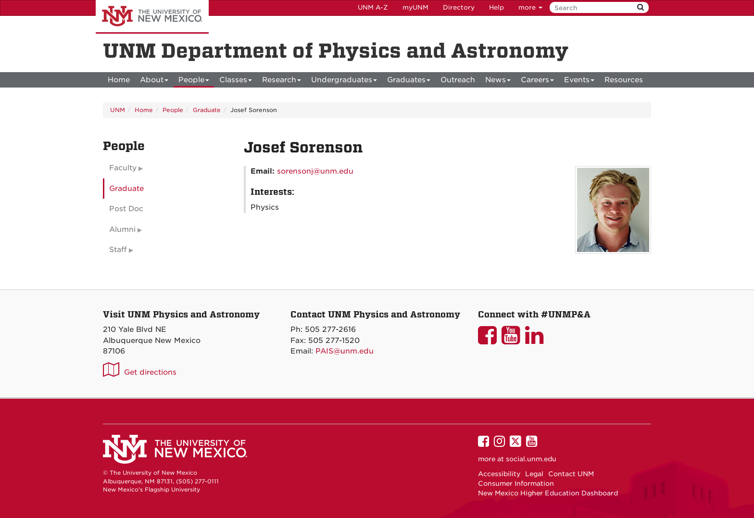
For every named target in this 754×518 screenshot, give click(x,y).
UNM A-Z (373, 7)
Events (579, 82)
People (193, 82)
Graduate (207, 110)
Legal (534, 474)
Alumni (122, 229)
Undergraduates (344, 82)
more (530, 7)
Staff (118, 249)
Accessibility (499, 474)
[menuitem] (119, 80)
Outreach (457, 80)
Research (281, 82)
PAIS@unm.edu (344, 351)
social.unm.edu (531, 459)
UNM (117, 110)
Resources (623, 80)
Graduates (408, 82)
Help (496, 7)
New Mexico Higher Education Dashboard (548, 493)
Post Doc (126, 208)
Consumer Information (516, 483)
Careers (537, 82)
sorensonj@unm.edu (315, 171)
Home (119, 80)
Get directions (150, 372)
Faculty (123, 168)
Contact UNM (571, 474)
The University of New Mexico (152, 17)
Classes (235, 82)
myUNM (415, 7)
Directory (459, 7)
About (154, 82)
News (498, 82)
